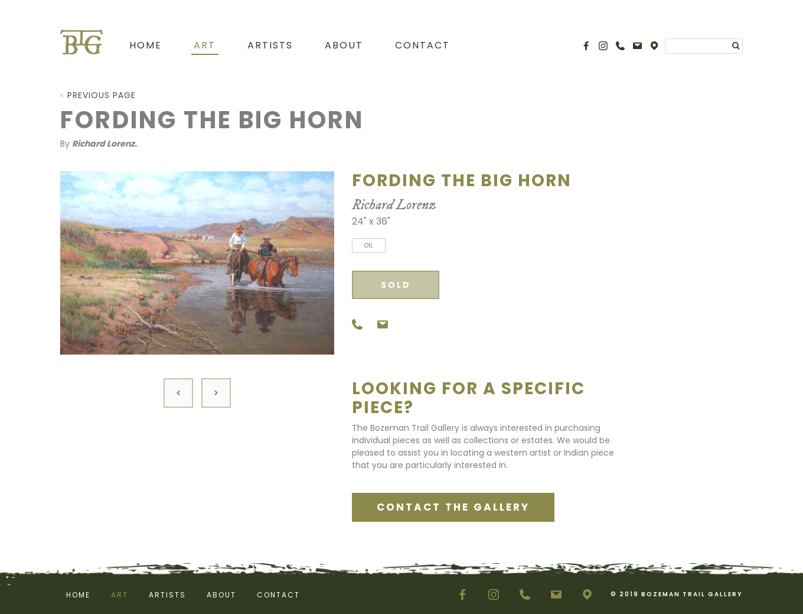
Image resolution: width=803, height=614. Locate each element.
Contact (422, 45)
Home (145, 45)
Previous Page (101, 95)
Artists (270, 45)
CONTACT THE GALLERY (453, 507)
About (344, 45)
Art (205, 45)
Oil (368, 245)
